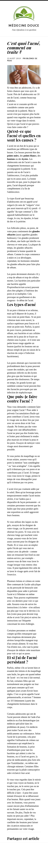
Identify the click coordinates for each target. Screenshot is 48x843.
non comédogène (31, 462)
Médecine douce (24, 25)
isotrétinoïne (18, 763)
